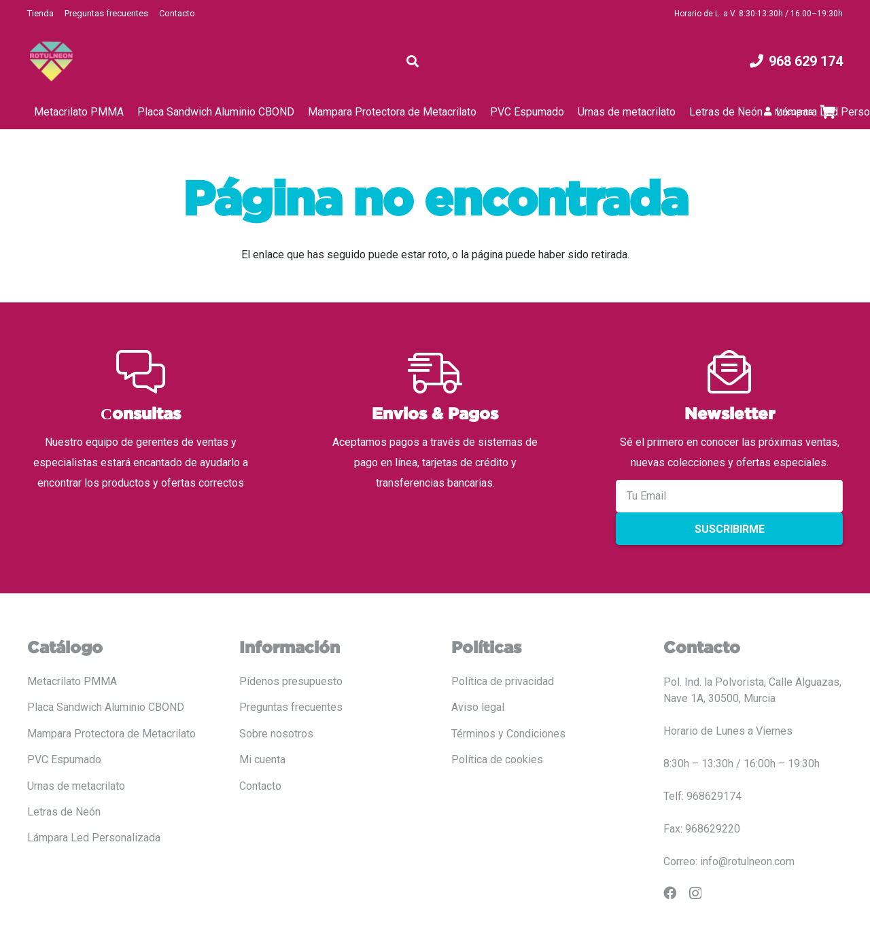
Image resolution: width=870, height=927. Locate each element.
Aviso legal (477, 707)
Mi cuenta (262, 759)
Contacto (177, 13)
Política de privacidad (502, 681)
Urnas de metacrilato (76, 786)
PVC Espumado (64, 759)
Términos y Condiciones (508, 733)
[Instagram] (695, 893)
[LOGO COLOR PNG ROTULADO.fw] (51, 61)
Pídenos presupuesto (291, 681)
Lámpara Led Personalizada (93, 837)
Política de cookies (497, 759)
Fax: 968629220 (701, 828)
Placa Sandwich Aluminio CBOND (105, 707)
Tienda (40, 13)
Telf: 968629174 (702, 796)
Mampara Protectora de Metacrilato (111, 733)
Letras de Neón (64, 811)
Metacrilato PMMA (72, 681)
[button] (412, 61)
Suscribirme (730, 529)
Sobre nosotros (276, 733)
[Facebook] (669, 892)
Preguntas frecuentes (106, 13)
